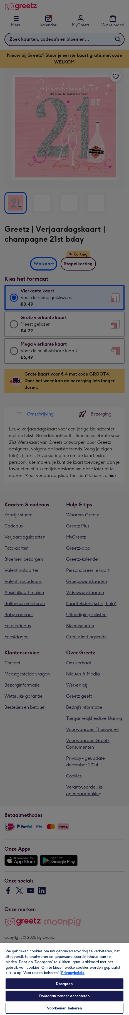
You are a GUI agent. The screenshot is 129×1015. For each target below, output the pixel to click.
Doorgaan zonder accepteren (64, 996)
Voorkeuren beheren (64, 1008)
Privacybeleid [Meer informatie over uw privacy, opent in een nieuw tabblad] (73, 973)
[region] (64, 978)
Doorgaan (64, 984)
